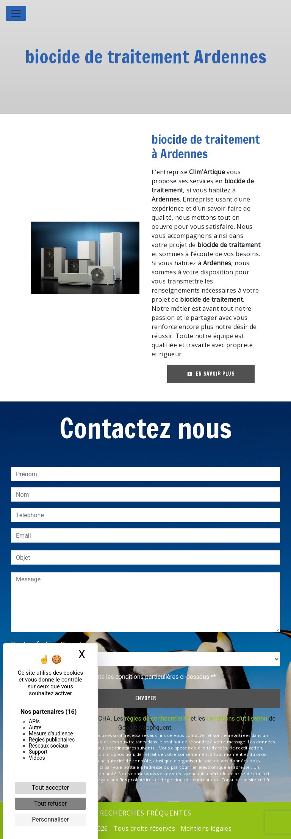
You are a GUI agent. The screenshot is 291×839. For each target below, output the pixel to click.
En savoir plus (211, 373)
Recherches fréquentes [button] (145, 812)
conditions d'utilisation (237, 718)
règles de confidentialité (157, 718)
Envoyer (145, 698)
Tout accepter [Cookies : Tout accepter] (50, 787)
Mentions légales (205, 828)
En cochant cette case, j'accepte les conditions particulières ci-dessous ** (117, 676)
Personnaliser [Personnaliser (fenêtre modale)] (50, 819)
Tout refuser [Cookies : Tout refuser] (50, 803)
